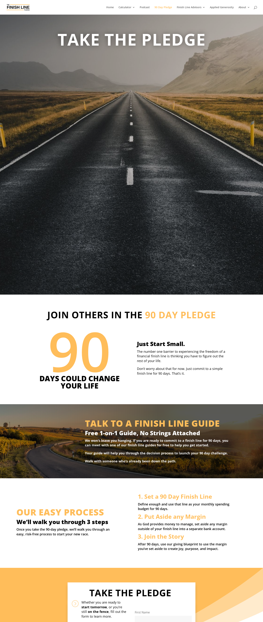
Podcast (145, 7)
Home (110, 7)
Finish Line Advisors (189, 7)
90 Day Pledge (163, 7)
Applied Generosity (222, 7)
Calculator (125, 7)
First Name (142, 612)
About (242, 7)
